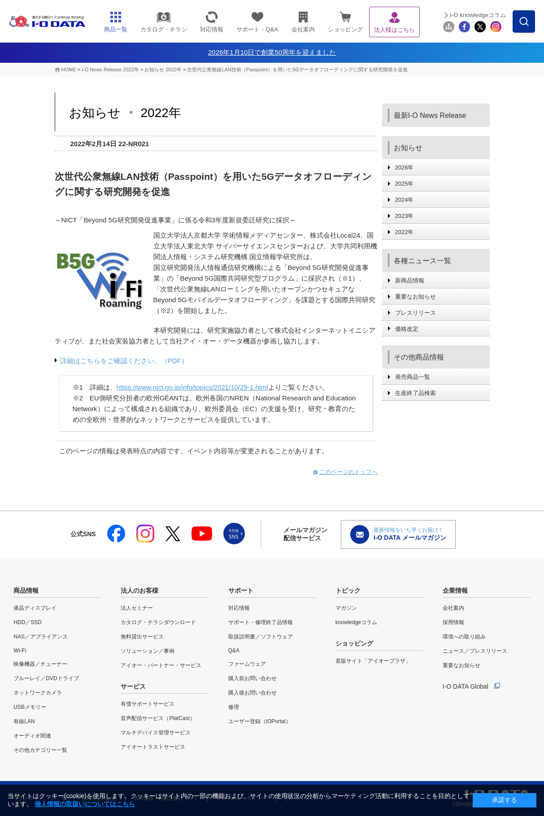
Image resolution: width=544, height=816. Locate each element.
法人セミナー (137, 608)
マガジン (346, 608)
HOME (68, 69)
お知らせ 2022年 (163, 69)
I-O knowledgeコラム (478, 15)
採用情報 (453, 622)
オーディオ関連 (32, 736)
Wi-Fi (19, 650)
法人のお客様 (139, 590)
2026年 (404, 167)
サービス (133, 686)
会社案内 (453, 608)
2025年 (404, 183)
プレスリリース (415, 312)
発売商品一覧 (412, 376)
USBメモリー (29, 707)
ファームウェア (247, 664)
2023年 (404, 216)
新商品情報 (409, 280)
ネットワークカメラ (37, 693)
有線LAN (24, 721)
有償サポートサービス (147, 704)
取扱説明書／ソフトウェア (260, 637)
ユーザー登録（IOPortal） (259, 721)
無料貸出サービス (142, 637)
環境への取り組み (464, 637)
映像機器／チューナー (40, 664)
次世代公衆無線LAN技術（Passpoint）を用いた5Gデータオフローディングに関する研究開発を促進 (297, 69)
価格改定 (406, 329)
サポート (240, 590)
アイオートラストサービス (153, 747)
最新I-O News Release (430, 115)
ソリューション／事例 (147, 651)
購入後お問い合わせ (252, 693)
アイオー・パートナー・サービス (161, 665)
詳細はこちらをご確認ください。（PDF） (124, 361)
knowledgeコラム (356, 622)
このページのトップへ (348, 472)
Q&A (233, 650)
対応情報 (239, 608)
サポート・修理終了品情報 (260, 622)
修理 (233, 707)
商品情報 (26, 590)
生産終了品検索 (415, 393)
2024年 (404, 199)
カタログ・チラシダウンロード (158, 622)
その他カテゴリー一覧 (40, 750)
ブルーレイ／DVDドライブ (45, 678)
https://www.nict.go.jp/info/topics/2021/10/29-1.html (192, 387)
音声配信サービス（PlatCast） (158, 718)
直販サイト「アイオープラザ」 (373, 661)
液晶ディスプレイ (35, 608)
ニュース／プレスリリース (475, 651)
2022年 (404, 232)
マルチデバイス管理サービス (156, 732)
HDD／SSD (27, 622)
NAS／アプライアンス (40, 637)
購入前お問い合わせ (252, 678)
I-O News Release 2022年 (110, 69)
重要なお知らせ (415, 296)
